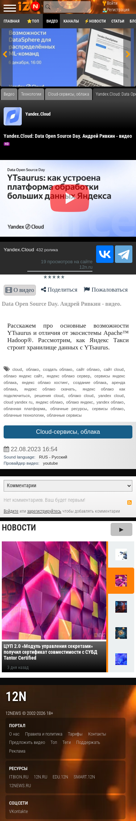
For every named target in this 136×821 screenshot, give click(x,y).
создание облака (90, 382)
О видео (19, 290)
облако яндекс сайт (23, 376)
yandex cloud (111, 395)
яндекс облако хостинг (45, 382)
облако (32, 369)
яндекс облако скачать (49, 389)
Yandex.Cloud (37, 114)
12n (15, 696)
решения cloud (48, 395)
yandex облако (110, 402)
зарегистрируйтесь (44, 511)
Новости (19, 528)
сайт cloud (114, 369)
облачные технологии (24, 415)
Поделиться (59, 289)
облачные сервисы (64, 415)
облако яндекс (79, 402)
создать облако (58, 369)
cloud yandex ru (18, 402)
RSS (129, 502)
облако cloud (81, 395)
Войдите (11, 511)
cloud (17, 369)
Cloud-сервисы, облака (68, 431)
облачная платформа (24, 409)
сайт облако (88, 369)
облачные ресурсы (68, 409)
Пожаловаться (106, 289)
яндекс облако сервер (68, 376)
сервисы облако (108, 409)
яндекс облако (49, 402)
